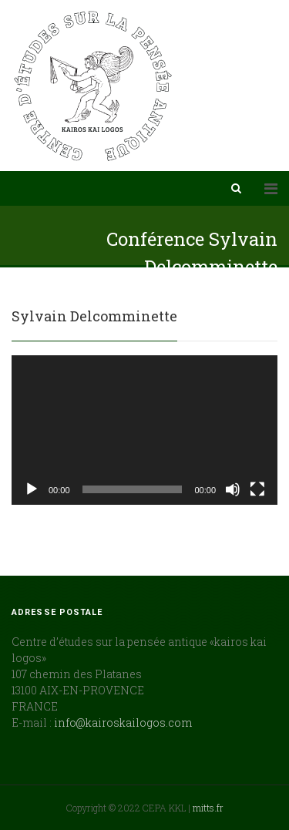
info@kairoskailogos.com (123, 722)
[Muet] (232, 489)
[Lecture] (31, 489)
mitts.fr (208, 807)
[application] (144, 430)
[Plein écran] (257, 489)
